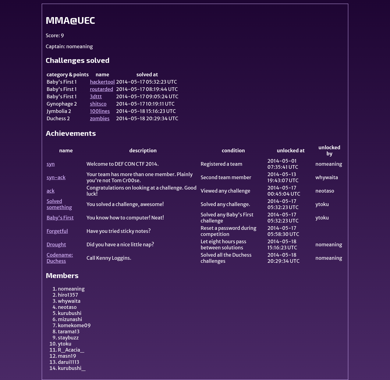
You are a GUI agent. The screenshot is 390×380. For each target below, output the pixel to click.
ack (51, 191)
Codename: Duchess (60, 258)
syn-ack (56, 177)
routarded (101, 89)
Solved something (59, 204)
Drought (56, 244)
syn (51, 164)
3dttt (96, 96)
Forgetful (57, 231)
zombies (99, 118)
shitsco (98, 104)
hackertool (102, 82)
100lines (100, 111)
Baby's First (60, 218)
